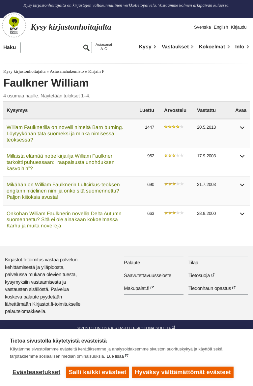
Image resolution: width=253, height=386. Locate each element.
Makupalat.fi (136, 288)
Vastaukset (175, 46)
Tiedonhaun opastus (209, 288)
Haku (9, 47)
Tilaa (193, 262)
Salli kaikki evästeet (97, 372)
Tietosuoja (199, 275)
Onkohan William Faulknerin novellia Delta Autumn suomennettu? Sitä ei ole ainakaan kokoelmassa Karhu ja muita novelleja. (64, 219)
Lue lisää (115, 356)
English (221, 27)
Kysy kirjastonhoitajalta (24, 71)
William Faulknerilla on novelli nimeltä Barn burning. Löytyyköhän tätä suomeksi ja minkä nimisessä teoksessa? (65, 133)
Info (239, 46)
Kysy (145, 46)
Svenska (202, 27)
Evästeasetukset (36, 372)
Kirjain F (96, 71)
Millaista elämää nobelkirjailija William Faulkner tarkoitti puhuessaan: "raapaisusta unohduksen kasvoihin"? (61, 162)
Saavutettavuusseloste (147, 275)
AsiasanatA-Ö (104, 46)
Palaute (132, 262)
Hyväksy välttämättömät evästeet (183, 372)
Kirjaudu (238, 27)
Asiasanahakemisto (67, 71)
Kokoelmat (212, 46)
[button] (242, 129)
